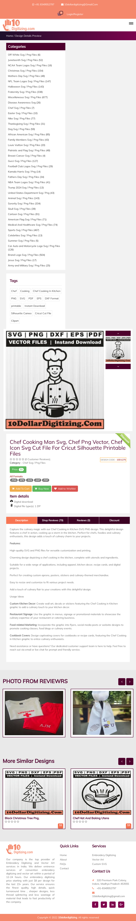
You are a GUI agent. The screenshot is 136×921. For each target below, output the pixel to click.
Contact (64, 868)
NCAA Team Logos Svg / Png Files (30, 65)
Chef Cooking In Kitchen (46, 291)
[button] (131, 23)
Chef (14, 291)
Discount (114, 520)
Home (9, 35)
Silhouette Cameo (21, 313)
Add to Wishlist (65, 488)
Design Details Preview (28, 35)
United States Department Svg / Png (31, 192)
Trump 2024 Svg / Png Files (26, 187)
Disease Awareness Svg (24, 102)
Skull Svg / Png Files (22, 208)
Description (21, 520)
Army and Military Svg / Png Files (29, 265)
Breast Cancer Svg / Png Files (26, 155)
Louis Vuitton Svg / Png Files (26, 145)
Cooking (24, 291)
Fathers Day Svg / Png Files (26, 177)
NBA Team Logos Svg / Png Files (29, 182)
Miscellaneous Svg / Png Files (28, 97)
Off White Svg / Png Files (24, 54)
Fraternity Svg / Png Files (25, 92)
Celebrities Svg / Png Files (25, 235)
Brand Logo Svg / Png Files (26, 254)
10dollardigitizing (67, 917)
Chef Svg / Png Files (21, 107)
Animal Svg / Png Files (23, 198)
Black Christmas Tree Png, (22, 818)
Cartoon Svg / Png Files (23, 214)
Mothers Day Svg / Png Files (26, 76)
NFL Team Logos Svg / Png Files (29, 81)
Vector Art (98, 859)
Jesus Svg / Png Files (22, 260)
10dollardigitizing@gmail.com (79, 4)
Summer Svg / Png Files (23, 240)
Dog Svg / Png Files (21, 129)
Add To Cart (20, 488)
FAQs (63, 864)
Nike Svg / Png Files (21, 118)
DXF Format (52, 298)
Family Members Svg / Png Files (28, 139)
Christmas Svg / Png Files (25, 70)
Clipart (15, 320)
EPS (39, 298)
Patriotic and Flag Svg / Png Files (29, 150)
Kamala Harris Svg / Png (24, 171)
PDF (31, 298)
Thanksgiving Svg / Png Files (26, 123)
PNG (13, 298)
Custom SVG (99, 864)
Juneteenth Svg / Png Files (25, 60)
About (63, 859)
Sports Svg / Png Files (23, 230)
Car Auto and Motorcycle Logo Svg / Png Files (34, 247)
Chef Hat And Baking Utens (91, 818)
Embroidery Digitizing (104, 855)
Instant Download (35, 305)
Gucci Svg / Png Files (23, 161)
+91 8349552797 (43, 4)
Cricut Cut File (43, 313)
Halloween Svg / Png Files (26, 86)
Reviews (83, 520)
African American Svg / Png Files (29, 134)
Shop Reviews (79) (52, 520)
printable (16, 305)
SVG (22, 298)
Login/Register (75, 14)
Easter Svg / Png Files (23, 113)
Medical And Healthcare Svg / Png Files (33, 224)
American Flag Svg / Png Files (27, 219)
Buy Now (42, 488)
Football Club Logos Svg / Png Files (30, 166)
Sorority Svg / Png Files (24, 203)
